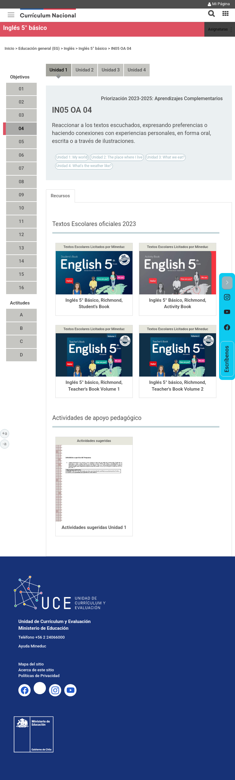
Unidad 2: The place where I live (116, 157)
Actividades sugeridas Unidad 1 (94, 527)
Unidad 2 (85, 70)
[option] (227, 297)
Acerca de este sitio (36, 670)
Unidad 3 (111, 70)
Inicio (9, 48)
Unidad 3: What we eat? (166, 157)
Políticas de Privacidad (38, 675)
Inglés (69, 48)
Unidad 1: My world (72, 157)
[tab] (209, 10)
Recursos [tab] (60, 196)
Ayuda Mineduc (32, 646)
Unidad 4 (137, 70)
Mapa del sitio (31, 664)
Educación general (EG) (39, 48)
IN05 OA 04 (121, 48)
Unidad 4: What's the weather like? (84, 166)
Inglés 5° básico (25, 27)
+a (5, 433)
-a (6, 443)
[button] (209, 10)
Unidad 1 (59, 70)
